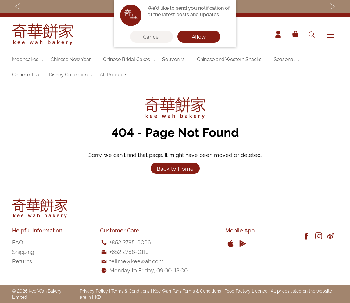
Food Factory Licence (245, 291)
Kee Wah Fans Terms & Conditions (187, 291)
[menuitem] (28, 59)
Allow (199, 36)
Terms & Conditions (130, 291)
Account (278, 34)
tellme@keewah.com (136, 261)
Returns (22, 261)
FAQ (17, 242)
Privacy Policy (94, 291)
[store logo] (42, 34)
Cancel (151, 36)
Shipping (23, 251)
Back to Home (175, 168)
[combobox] (312, 34)
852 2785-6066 (131, 242)
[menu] (175, 66)
